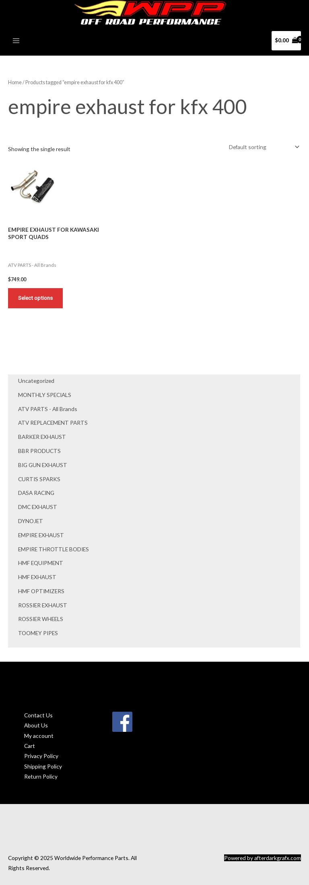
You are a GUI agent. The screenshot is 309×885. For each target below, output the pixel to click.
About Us (36, 725)
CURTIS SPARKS (39, 479)
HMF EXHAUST (37, 576)
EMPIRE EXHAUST (41, 535)
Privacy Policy (41, 755)
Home (15, 82)
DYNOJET (30, 520)
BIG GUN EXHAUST (42, 464)
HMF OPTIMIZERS (41, 591)
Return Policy (41, 776)
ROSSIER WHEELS (40, 618)
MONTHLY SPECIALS (44, 394)
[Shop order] (263, 147)
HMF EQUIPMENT (40, 562)
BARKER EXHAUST (42, 436)
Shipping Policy (43, 766)
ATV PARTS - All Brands (47, 408)
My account (39, 735)
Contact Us (38, 715)
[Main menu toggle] (16, 40)
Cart (29, 745)
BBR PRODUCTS (39, 450)
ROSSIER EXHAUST (42, 605)
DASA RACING (36, 492)
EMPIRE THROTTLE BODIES (53, 549)
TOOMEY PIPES (38, 632)
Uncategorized (36, 380)
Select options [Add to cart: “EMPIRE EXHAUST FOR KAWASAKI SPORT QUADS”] (35, 298)
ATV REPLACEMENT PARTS (53, 422)
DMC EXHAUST (37, 506)
